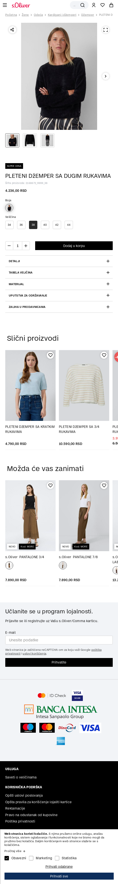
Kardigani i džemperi (62, 15)
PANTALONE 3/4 (24, 557)
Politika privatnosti (20, 821)
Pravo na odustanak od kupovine (31, 815)
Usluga (11, 769)
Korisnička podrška (23, 787)
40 (45, 225)
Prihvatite (59, 662)
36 (21, 225)
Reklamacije (15, 808)
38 (33, 225)
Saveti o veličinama (21, 777)
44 (69, 225)
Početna (11, 15)
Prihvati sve (59, 876)
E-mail (10, 632)
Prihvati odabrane (59, 867)
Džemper (87, 15)
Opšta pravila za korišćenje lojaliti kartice (38, 802)
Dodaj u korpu (74, 246)
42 (57, 225)
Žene (25, 15)
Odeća (38, 15)
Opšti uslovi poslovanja (24, 795)
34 (9, 225)
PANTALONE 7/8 (78, 557)
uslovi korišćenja (34, 653)
